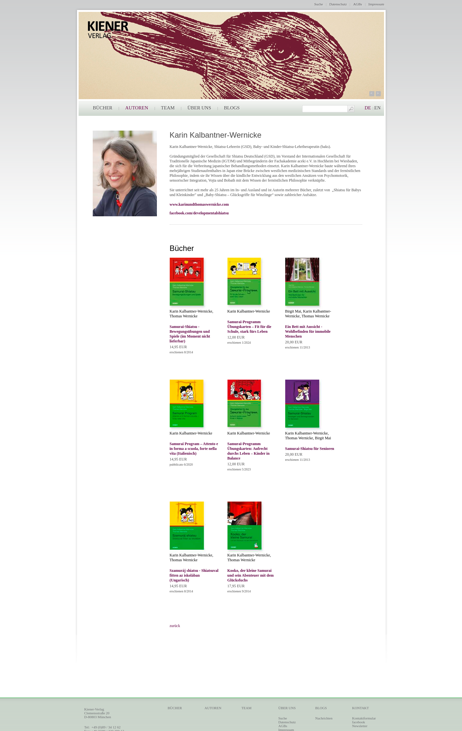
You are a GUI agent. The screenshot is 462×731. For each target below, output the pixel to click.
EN (377, 107)
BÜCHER (103, 107)
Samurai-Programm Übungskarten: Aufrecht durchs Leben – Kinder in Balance (248, 451)
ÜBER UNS (199, 107)
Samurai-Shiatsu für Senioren (309, 448)
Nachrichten (324, 718)
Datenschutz (338, 4)
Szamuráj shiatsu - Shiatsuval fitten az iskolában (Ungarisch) (194, 575)
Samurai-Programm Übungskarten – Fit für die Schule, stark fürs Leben (249, 327)
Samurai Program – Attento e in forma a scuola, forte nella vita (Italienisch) (194, 449)
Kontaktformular (364, 718)
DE (368, 107)
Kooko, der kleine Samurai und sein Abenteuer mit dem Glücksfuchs (250, 575)
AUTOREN (136, 107)
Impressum (376, 4)
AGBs (357, 4)
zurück (175, 626)
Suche (318, 4)
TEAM (168, 107)
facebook (358, 722)
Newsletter (360, 726)
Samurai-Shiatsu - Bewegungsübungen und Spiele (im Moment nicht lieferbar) (190, 333)
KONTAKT (360, 708)
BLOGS (232, 107)
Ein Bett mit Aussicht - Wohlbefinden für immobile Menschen (308, 331)
